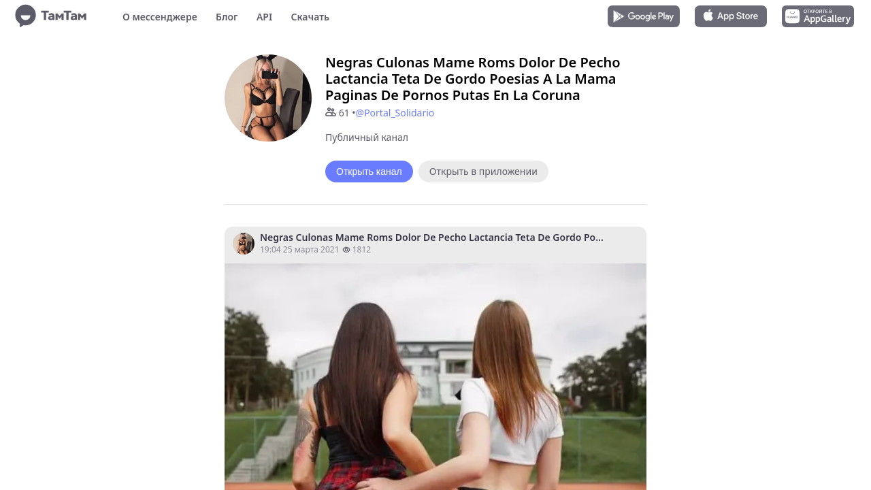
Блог (226, 16)
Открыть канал (369, 171)
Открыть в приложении (483, 171)
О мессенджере (159, 16)
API (264, 16)
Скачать (310, 16)
